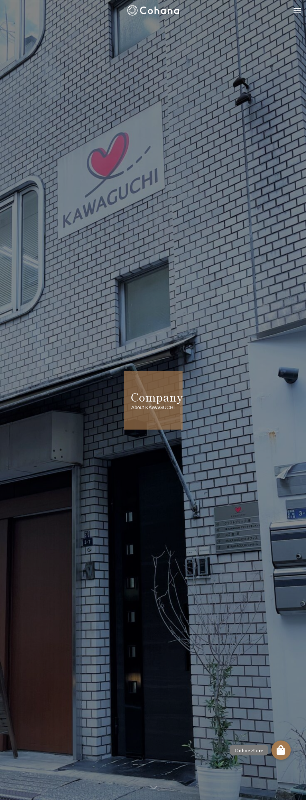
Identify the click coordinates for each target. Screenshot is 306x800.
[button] (281, 750)
